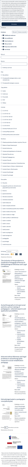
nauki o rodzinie (7, 220)
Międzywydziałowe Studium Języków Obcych (14, 142)
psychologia (6, 241)
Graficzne (5, 94)
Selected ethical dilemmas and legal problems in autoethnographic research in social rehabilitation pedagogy (13, 359)
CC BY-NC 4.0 (6, 113)
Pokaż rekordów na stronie (9, 427)
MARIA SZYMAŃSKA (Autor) (20, 341)
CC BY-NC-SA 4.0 (7, 119)
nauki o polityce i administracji (10, 217)
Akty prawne (8, 43)
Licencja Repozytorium (8, 131)
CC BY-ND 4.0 (6, 122)
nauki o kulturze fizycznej (9, 211)
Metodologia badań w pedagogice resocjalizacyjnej (13, 400)
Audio (4, 91)
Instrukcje (7, 49)
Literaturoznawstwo (8, 199)
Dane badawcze (8, 41)
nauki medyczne (7, 202)
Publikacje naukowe (9, 35)
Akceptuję (14, 24)
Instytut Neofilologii (8, 172)
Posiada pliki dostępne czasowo (11, 83)
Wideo (4, 103)
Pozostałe (5, 97)
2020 (18, 389)
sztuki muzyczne (7, 244)
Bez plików (5, 75)
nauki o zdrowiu (7, 226)
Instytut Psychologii (8, 175)
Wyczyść (15, 32)
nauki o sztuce (6, 223)
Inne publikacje (8, 38)
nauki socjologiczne (8, 232)
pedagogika (6, 238)
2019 (18, 345)
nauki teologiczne (7, 235)
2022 (18, 295)
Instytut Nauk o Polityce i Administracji (13, 166)
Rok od (3, 54)
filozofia (5, 183)
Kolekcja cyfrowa (7, 67)
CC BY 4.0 (5, 110)
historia (5, 190)
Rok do (3, 61)
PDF (4, 100)
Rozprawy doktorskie (10, 46)
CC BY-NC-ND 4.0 (7, 116)
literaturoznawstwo (8, 196)
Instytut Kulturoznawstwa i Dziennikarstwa (14, 163)
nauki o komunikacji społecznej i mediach (13, 208)
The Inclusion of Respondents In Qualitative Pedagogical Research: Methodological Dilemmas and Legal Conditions (14, 263)
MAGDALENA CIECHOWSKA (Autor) (21, 291)
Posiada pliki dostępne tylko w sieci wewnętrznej (12, 79)
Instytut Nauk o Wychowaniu (10, 169)
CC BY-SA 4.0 (6, 125)
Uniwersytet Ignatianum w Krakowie (12, 151)
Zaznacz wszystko (22, 32)
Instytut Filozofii (7, 160)
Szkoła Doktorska (7, 148)
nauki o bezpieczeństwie (9, 205)
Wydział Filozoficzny (8, 154)
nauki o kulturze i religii (8, 214)
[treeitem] (14, 35)
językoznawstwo (7, 193)
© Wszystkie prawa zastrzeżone (11, 134)
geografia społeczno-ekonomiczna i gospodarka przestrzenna (12, 186)
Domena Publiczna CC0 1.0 (10, 128)
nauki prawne (6, 229)
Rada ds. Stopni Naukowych (10, 145)
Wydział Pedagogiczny (9, 157)
